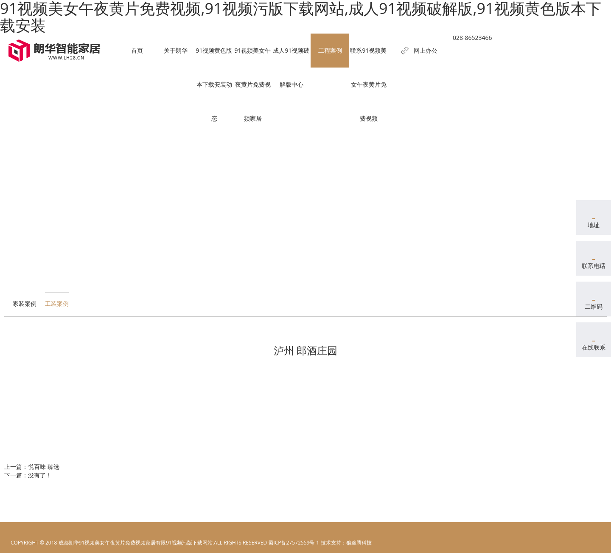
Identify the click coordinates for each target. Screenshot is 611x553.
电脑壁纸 (330, 542)
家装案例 (24, 303)
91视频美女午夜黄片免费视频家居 (252, 84)
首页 (137, 50)
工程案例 (330, 50)
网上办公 (425, 50)
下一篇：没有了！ (28, 475)
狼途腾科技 (359, 542)
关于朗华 (176, 50)
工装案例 (57, 303)
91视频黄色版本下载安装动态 (214, 84)
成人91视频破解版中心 (291, 67)
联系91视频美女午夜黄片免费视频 (368, 84)
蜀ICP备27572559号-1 (293, 542)
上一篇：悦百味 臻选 (31, 467)
